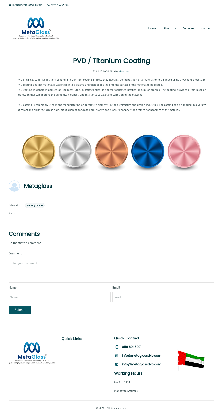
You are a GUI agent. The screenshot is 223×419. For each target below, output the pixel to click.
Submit (20, 310)
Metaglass (124, 71)
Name (13, 287)
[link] (111, 130)
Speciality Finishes (35, 205)
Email (116, 287)
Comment (15, 253)
